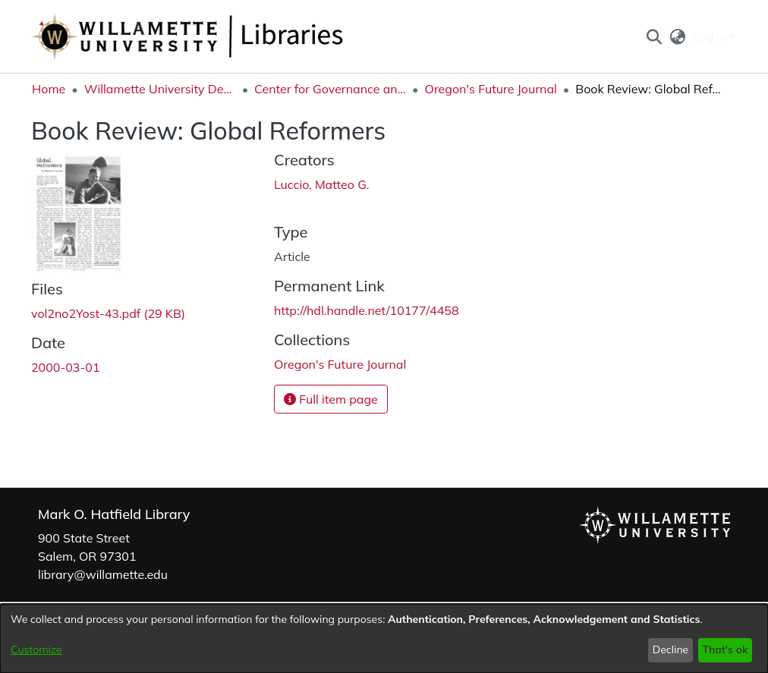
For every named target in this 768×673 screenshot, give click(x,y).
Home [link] (48, 88)
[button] (653, 36)
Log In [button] (711, 36)
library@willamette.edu (103, 574)
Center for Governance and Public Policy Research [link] (330, 88)
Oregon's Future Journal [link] (491, 88)
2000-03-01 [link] (65, 367)
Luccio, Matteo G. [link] (322, 184)
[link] (108, 313)
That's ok (725, 649)
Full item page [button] (331, 399)
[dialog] (384, 638)
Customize (36, 649)
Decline (671, 649)
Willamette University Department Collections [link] (160, 88)
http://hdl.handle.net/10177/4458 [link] (366, 310)
